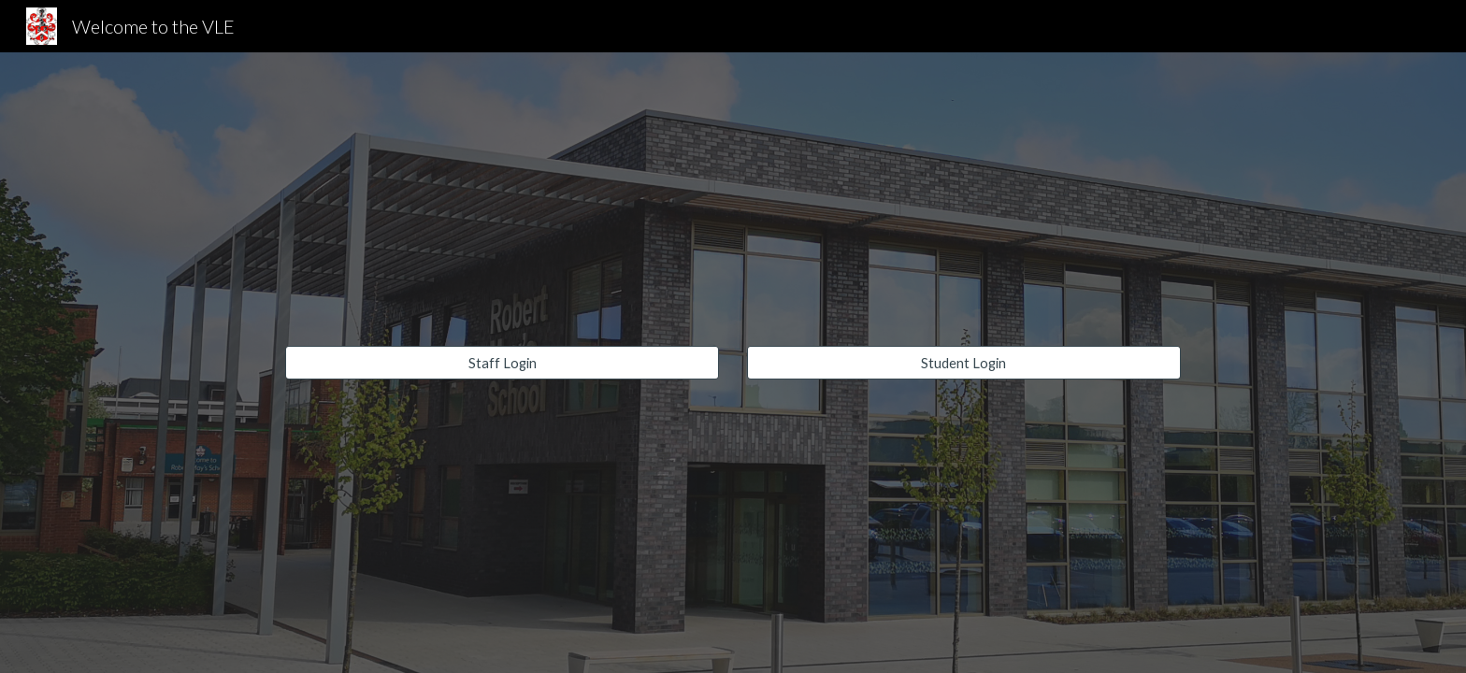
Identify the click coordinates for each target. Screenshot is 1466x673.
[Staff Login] (502, 362)
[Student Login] (964, 362)
